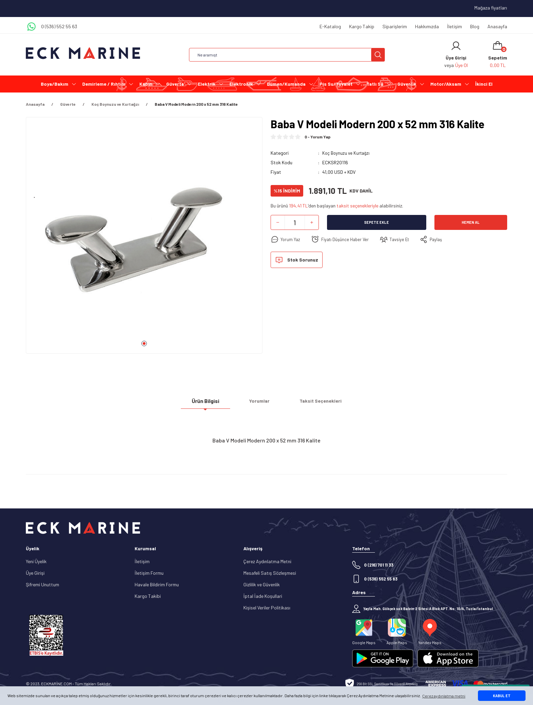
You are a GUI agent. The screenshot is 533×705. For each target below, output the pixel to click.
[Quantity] (295, 222)
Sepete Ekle (377, 222)
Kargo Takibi (148, 596)
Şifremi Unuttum (42, 584)
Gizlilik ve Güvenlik (261, 584)
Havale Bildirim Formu (157, 584)
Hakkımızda (427, 26)
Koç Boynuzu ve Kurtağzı (347, 153)
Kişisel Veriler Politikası (266, 607)
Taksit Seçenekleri (320, 403)
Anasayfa (497, 26)
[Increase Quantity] (312, 222)
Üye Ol (461, 65)
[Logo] (83, 53)
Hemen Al (470, 222)
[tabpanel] (144, 238)
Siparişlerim (394, 26)
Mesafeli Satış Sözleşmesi (269, 573)
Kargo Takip (361, 26)
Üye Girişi (35, 573)
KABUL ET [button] (502, 695)
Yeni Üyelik (36, 561)
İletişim (454, 26)
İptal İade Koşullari (262, 596)
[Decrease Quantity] (278, 222)
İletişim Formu (149, 573)
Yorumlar (259, 403)
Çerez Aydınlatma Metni (267, 561)
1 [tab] (144, 343)
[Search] (287, 55)
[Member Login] (456, 45)
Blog (474, 26)
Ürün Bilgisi (205, 403)
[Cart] (497, 54)
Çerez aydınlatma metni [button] (443, 695)
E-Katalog (330, 26)
